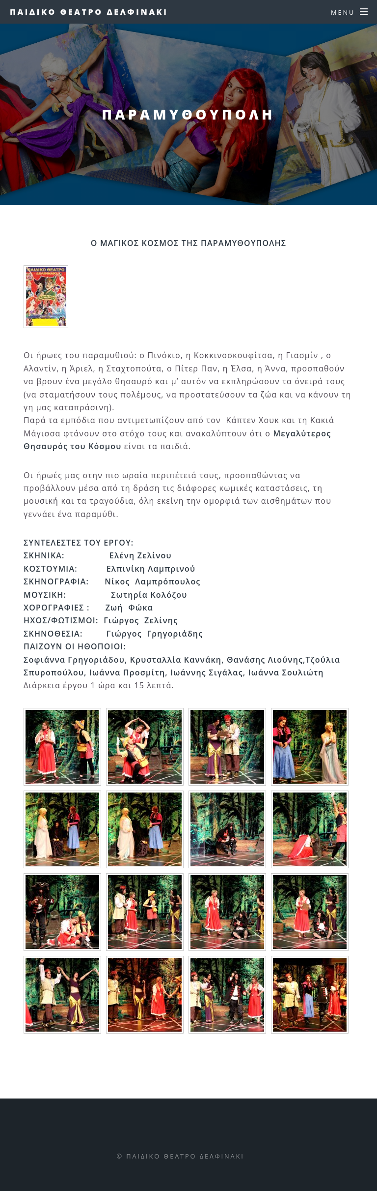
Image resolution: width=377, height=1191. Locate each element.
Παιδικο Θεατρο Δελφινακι (89, 11)
